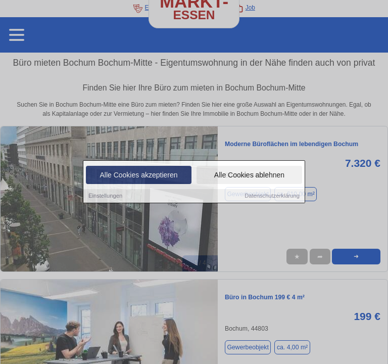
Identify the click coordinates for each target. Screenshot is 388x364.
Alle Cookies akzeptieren (138, 176)
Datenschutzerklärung (272, 197)
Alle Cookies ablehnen (249, 176)
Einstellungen (105, 197)
